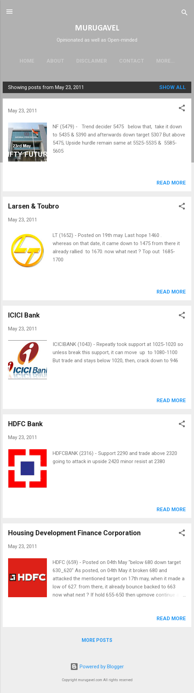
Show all (172, 89)
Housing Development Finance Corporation (74, 534)
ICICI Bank (24, 316)
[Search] (185, 13)
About (55, 61)
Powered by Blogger (97, 667)
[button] (182, 110)
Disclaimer (91, 61)
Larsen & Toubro (33, 207)
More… (165, 61)
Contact (131, 61)
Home (27, 61)
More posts (97, 641)
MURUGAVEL (97, 28)
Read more (171, 184)
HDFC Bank (25, 425)
